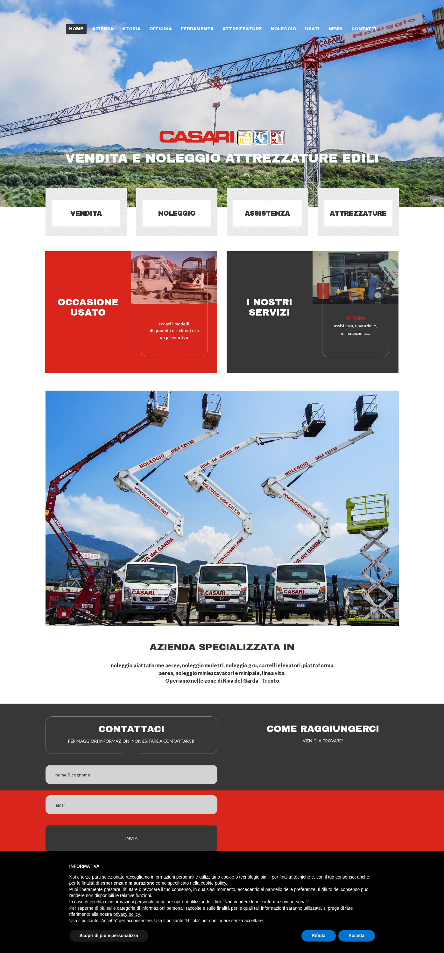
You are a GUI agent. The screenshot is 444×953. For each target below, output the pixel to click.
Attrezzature (242, 28)
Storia (131, 28)
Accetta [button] (357, 935)
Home (76, 28)
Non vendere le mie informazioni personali (265, 901)
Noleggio (283, 28)
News (335, 28)
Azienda (102, 28)
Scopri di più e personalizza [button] (109, 935)
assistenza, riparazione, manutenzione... (355, 326)
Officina (160, 28)
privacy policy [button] (126, 914)
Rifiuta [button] (319, 935)
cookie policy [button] (213, 883)
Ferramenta (197, 28)
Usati (312, 28)
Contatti (364, 28)
